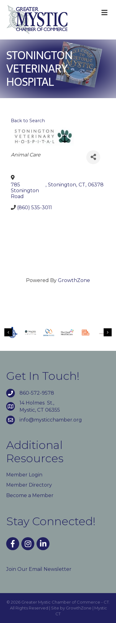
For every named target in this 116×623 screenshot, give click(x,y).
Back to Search (28, 120)
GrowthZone (74, 280)
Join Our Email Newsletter (38, 569)
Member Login (24, 475)
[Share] (93, 157)
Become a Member (30, 495)
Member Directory (29, 485)
